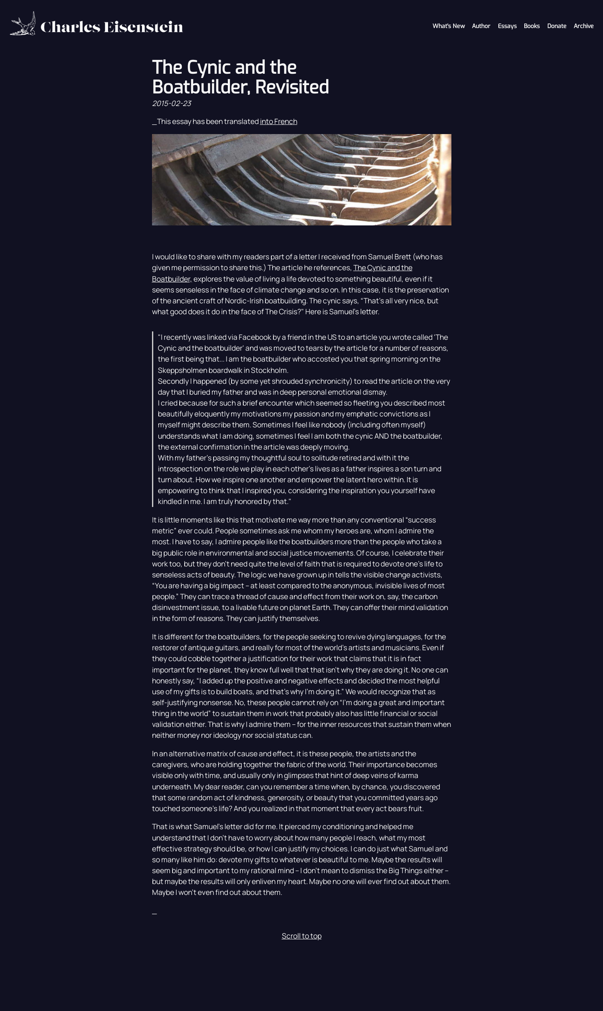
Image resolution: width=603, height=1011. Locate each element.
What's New (449, 26)
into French (278, 121)
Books (532, 26)
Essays (507, 26)
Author (481, 26)
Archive (584, 26)
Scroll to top (302, 936)
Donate (557, 26)
